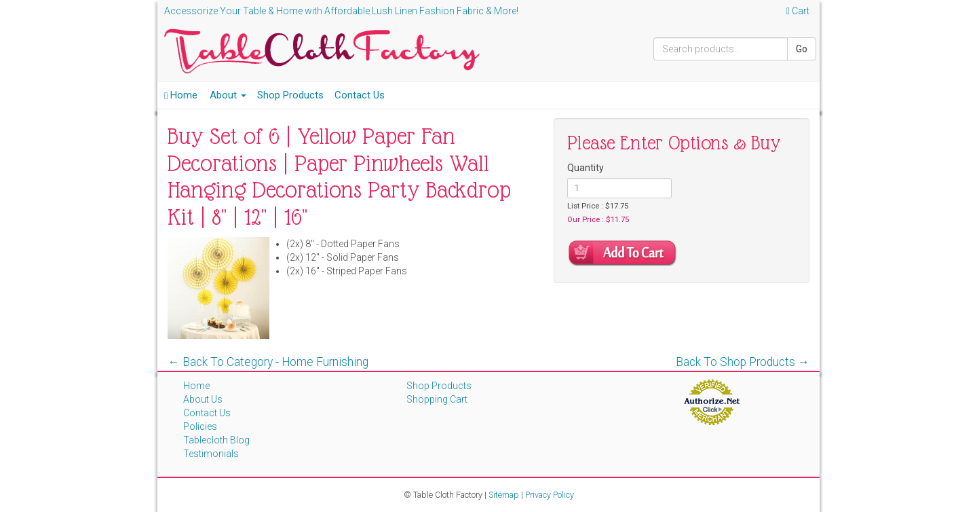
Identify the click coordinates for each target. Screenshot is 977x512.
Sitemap (503, 495)
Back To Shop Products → (743, 362)
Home (180, 95)
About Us (203, 399)
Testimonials (211, 453)
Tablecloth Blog (216, 440)
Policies (200, 426)
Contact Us (359, 95)
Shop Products (290, 95)
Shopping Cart (436, 399)
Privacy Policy (549, 495)
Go (801, 48)
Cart (797, 10)
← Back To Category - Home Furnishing (268, 362)
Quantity (585, 167)
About (228, 95)
